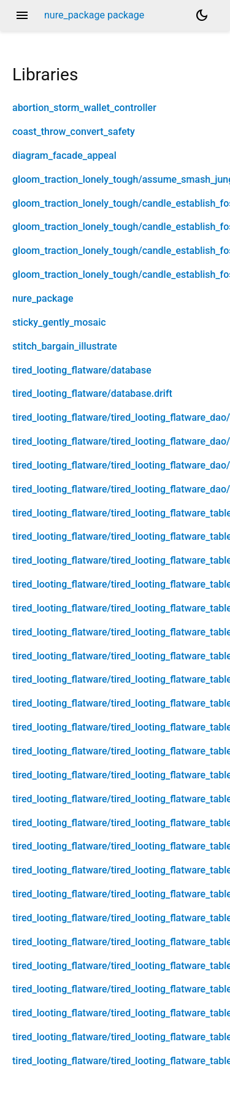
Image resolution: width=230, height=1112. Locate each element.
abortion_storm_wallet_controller (84, 107)
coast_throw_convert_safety (73, 131)
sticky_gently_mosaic (59, 322)
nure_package (43, 298)
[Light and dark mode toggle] (202, 15)
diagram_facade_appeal (64, 155)
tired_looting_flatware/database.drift (92, 393)
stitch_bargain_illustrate (64, 346)
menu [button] (22, 15)
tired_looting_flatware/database (81, 370)
